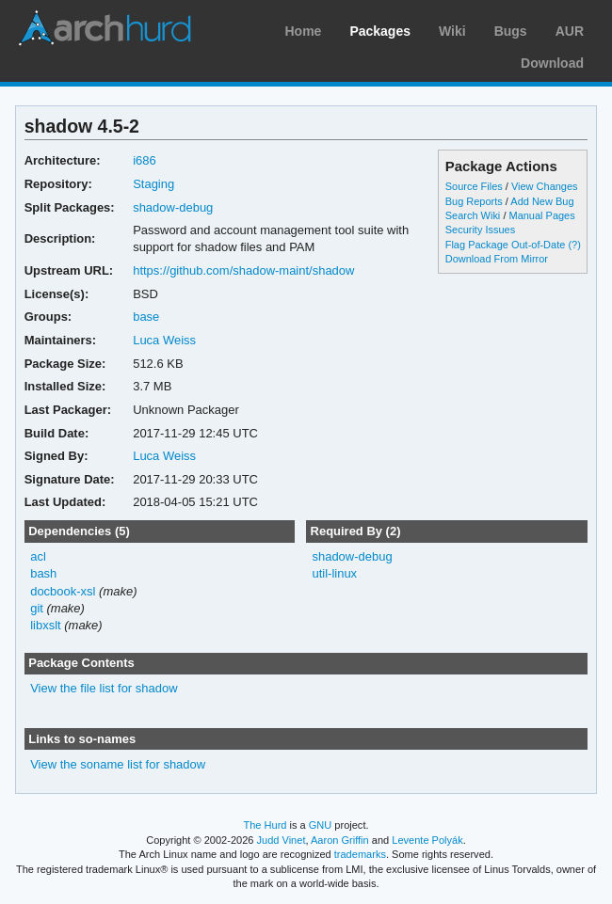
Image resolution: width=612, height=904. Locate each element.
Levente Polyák (427, 840)
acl (38, 556)
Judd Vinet (281, 840)
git (36, 608)
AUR (570, 31)
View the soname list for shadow (117, 764)
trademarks (360, 854)
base (146, 316)
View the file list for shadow (103, 688)
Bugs (510, 31)
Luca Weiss (164, 340)
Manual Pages (541, 215)
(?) (574, 244)
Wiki (452, 31)
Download (552, 63)
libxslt (45, 625)
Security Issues (480, 229)
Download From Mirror (496, 258)
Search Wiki (473, 215)
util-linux (334, 573)
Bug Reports (474, 201)
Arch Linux (103, 28)
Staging (153, 184)
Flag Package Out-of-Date (505, 244)
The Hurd (264, 825)
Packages (380, 31)
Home (302, 31)
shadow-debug (173, 207)
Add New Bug (541, 201)
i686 (144, 160)
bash (43, 573)
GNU (320, 825)
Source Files (474, 186)
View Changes (544, 186)
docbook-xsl (62, 591)
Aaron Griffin (340, 840)
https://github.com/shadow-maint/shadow (243, 270)
